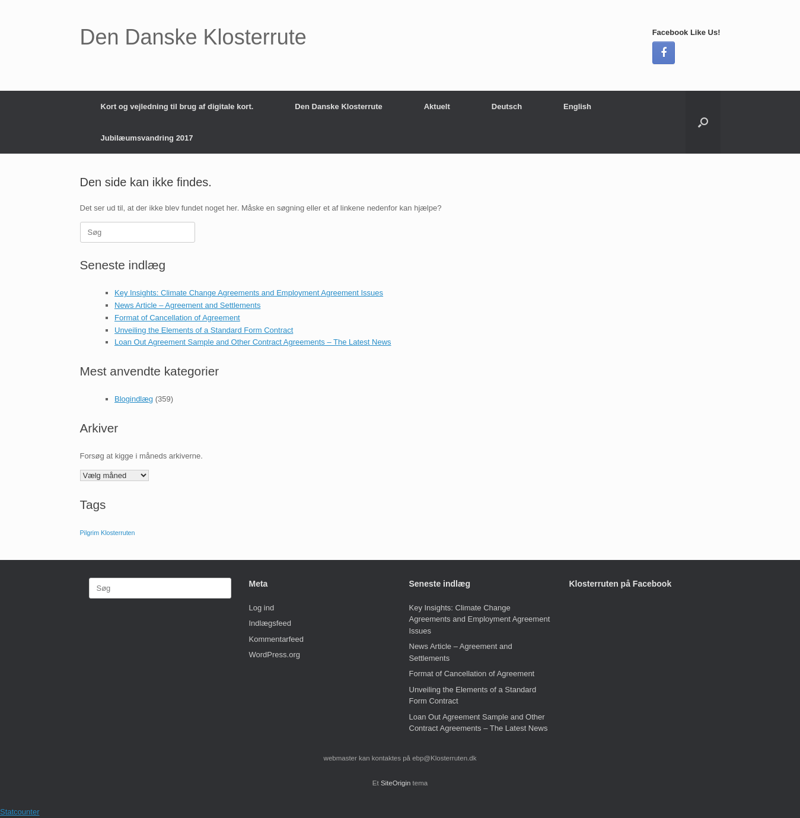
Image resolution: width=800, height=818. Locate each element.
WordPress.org (274, 654)
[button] (703, 122)
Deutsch (507, 106)
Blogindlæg (133, 398)
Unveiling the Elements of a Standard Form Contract (203, 330)
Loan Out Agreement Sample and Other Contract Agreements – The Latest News (252, 342)
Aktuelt (437, 106)
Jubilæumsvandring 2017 (147, 137)
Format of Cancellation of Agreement (177, 317)
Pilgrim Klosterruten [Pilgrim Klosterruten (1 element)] (107, 532)
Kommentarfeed (276, 639)
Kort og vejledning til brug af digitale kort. (177, 106)
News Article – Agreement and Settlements (187, 305)
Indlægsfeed (270, 623)
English (577, 106)
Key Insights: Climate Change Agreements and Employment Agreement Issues (248, 292)
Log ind (262, 607)
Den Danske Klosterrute (338, 106)
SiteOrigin (396, 783)
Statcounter (20, 811)
